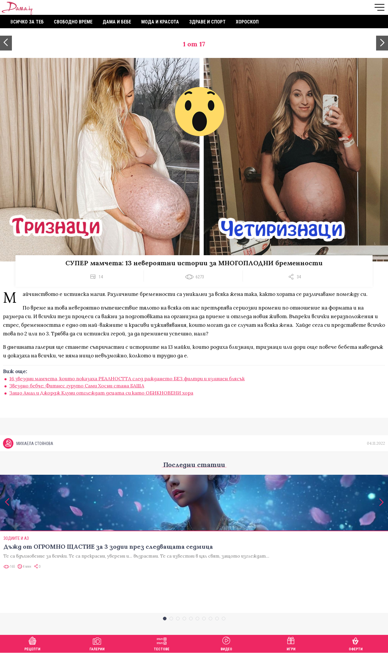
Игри (291, 643)
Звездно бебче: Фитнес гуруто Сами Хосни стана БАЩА (76, 386)
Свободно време (73, 22)
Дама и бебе (117, 22)
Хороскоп (247, 22)
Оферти (356, 643)
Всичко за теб (27, 22)
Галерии (97, 643)
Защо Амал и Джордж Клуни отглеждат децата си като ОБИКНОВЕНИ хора (101, 393)
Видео (226, 643)
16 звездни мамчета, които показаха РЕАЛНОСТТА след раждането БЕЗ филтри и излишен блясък (127, 378)
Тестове (161, 643)
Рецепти (32, 643)
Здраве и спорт (207, 22)
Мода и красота (160, 22)
